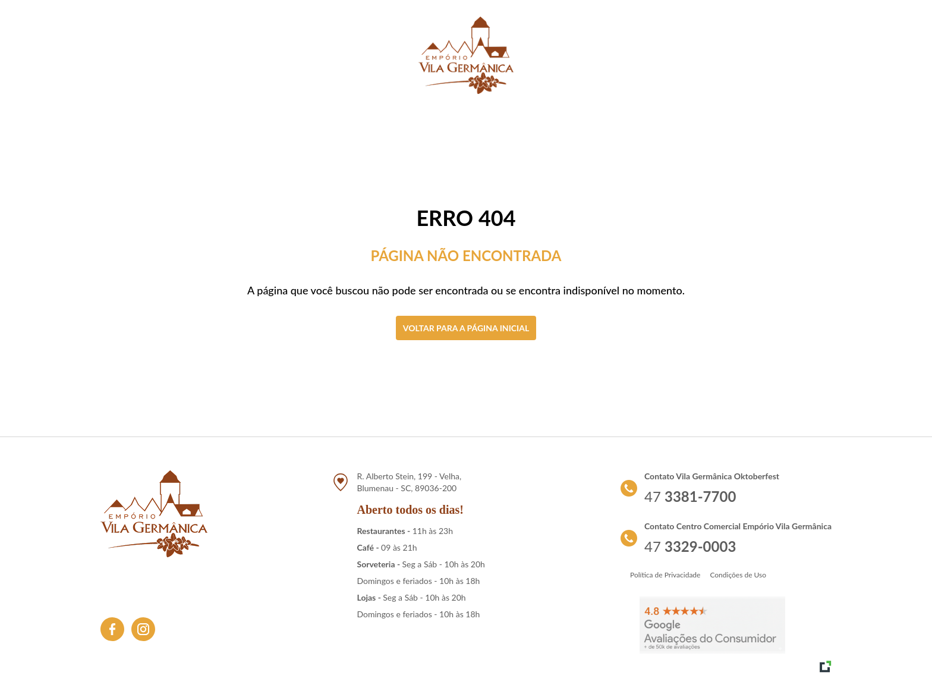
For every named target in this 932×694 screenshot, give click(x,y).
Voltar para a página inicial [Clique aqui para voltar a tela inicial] (466, 328)
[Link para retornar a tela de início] (466, 55)
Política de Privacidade (665, 574)
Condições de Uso (738, 574)
